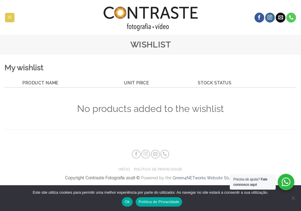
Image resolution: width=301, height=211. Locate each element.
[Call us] (291, 18)
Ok (127, 202)
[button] (9, 18)
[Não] (293, 200)
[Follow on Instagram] (270, 18)
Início (124, 169)
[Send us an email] (280, 18)
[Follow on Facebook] (259, 18)
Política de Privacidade (158, 169)
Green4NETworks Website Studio (204, 177)
